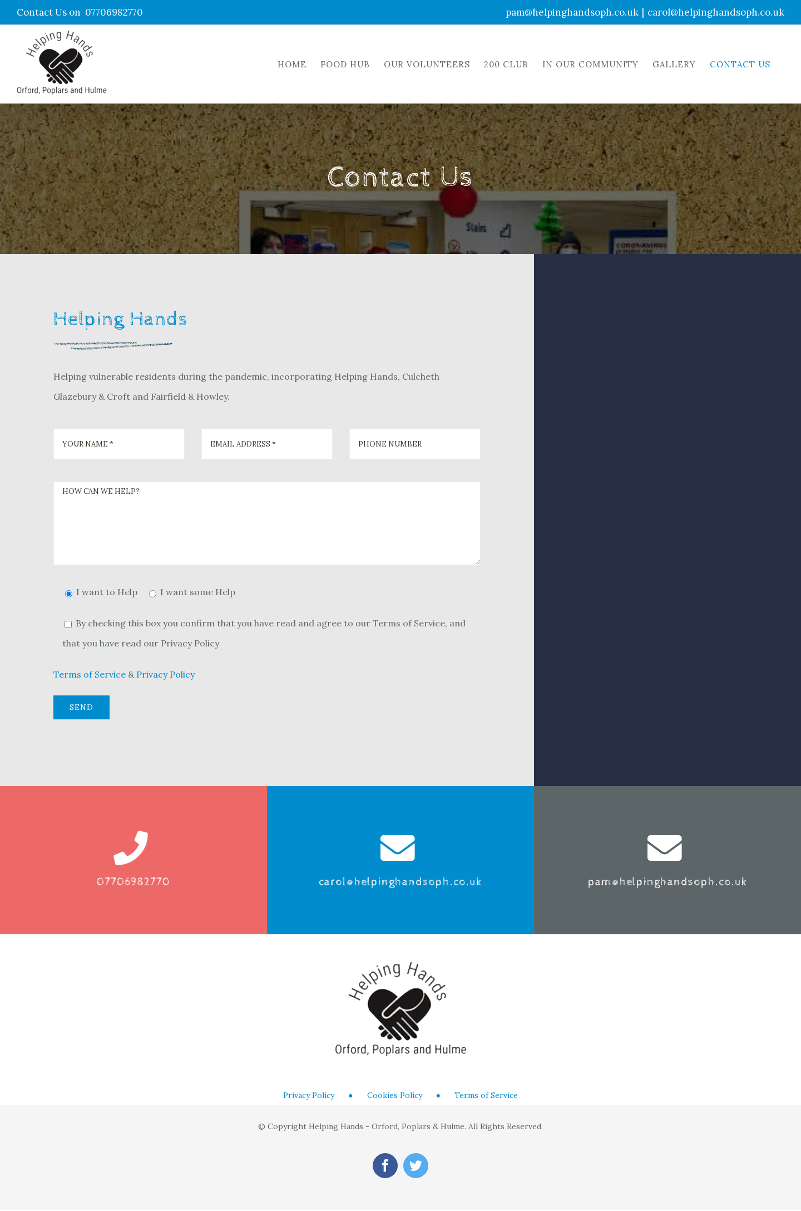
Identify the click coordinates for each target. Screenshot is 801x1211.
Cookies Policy (394, 1095)
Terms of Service (89, 674)
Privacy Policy (165, 674)
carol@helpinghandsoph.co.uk (715, 12)
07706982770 (114, 12)
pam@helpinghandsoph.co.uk (572, 12)
